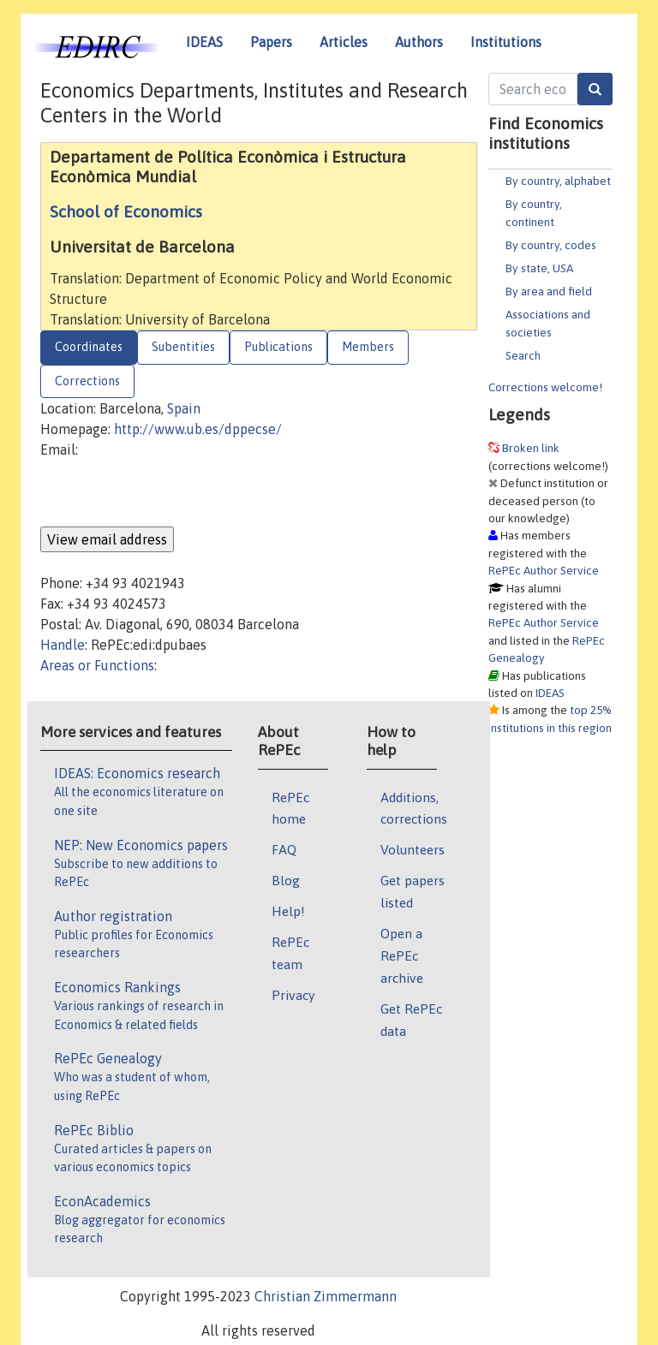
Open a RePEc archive (401, 955)
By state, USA (539, 268)
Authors (419, 42)
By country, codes (550, 245)
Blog (286, 880)
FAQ (284, 849)
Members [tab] (368, 347)
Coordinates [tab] (89, 347)
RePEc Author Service (543, 570)
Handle (62, 644)
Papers (271, 42)
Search (523, 355)
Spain (183, 408)
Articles (344, 42)
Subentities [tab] (183, 347)
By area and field (548, 291)
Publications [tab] (278, 347)
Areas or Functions (97, 665)
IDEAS (204, 42)
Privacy (293, 995)
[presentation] (170, 493)
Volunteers (412, 849)
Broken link (530, 448)
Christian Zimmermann (325, 1296)
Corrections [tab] (87, 381)
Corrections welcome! (545, 387)
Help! (288, 911)
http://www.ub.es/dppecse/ (198, 429)
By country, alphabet (558, 180)
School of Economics (126, 211)
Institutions (505, 42)
